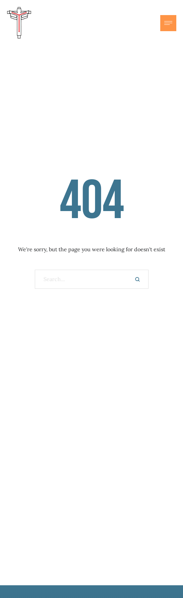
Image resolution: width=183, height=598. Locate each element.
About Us (91, 561)
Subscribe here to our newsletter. (91, 522)
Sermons (91, 589)
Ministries (91, 575)
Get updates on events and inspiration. (91, 503)
